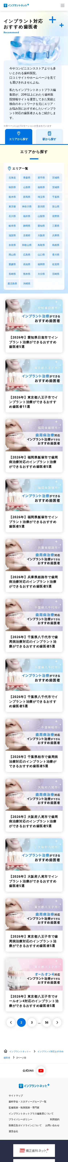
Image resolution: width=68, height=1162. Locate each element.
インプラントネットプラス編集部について (31, 1113)
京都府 (26, 235)
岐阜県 (12, 225)
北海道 (12, 177)
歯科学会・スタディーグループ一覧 (27, 1101)
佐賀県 (55, 264)
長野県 (55, 216)
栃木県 (12, 196)
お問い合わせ (52, 1125)
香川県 (55, 254)
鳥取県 (41, 245)
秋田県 (12, 187)
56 (46, 1022)
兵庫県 (55, 235)
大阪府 (41, 235)
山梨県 (41, 216)
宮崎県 (55, 273)
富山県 (55, 206)
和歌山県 (27, 245)
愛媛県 (12, 264)
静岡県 (26, 225)
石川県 (12, 216)
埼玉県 (41, 196)
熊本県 (26, 273)
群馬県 (26, 196)
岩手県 (41, 177)
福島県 (41, 187)
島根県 (55, 245)
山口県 (41, 254)
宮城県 (55, 177)
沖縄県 (26, 283)
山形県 (26, 187)
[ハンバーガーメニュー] (62, 5)
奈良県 (12, 245)
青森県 (26, 177)
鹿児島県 (12, 283)
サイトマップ (16, 1095)
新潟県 (41, 206)
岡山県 (12, 254)
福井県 (26, 216)
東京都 (12, 206)
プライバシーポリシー (20, 1119)
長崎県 (12, 273)
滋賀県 (12, 235)
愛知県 (41, 225)
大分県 (41, 273)
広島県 (26, 254)
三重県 (55, 225)
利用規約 (54, 1119)
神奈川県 (27, 206)
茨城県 (55, 187)
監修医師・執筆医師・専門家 (24, 1107)
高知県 (26, 264)
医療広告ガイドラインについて (25, 1125)
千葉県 (55, 196)
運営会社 (13, 1131)
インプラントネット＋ (20, 1051)
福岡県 (41, 264)
